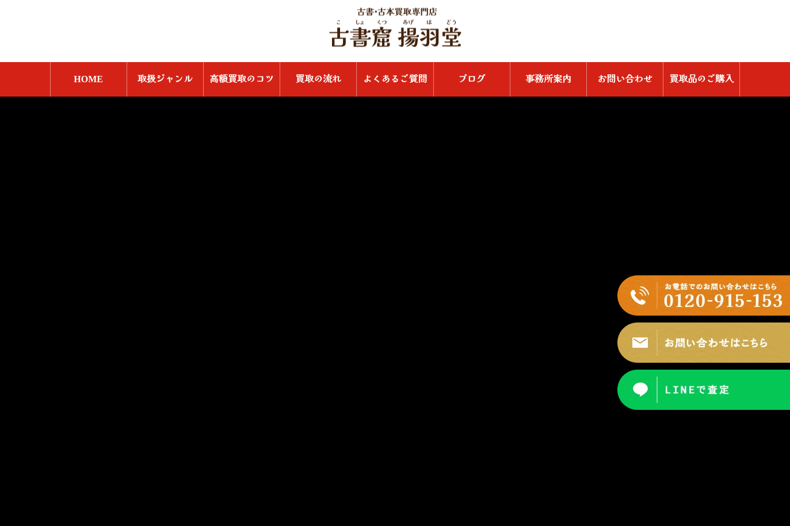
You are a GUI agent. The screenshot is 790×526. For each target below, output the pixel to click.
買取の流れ (318, 79)
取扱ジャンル (165, 79)
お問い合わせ (624, 79)
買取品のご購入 (701, 79)
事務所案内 (548, 79)
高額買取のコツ (241, 79)
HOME (88, 79)
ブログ (472, 79)
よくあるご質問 (394, 79)
